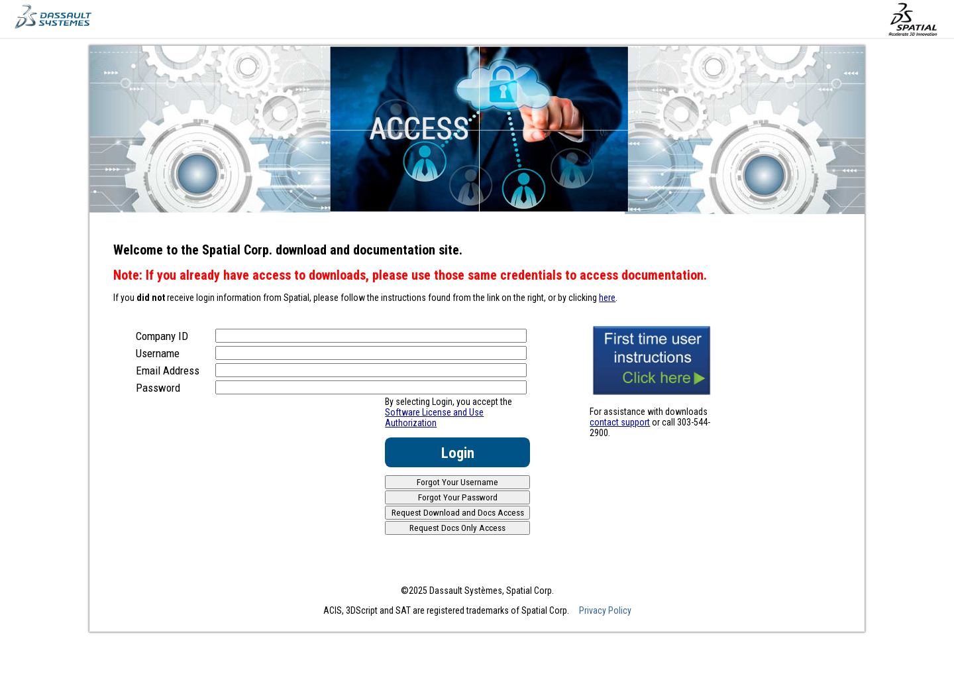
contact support (620, 422)
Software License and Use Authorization (434, 417)
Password (158, 387)
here (607, 297)
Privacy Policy (605, 610)
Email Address (167, 370)
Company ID (162, 336)
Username (158, 353)
